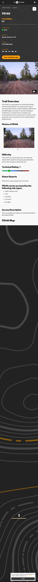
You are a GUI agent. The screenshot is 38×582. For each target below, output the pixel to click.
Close (23, 578)
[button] (4, 2)
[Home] (19, 2)
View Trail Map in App (11, 57)
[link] (20, 166)
